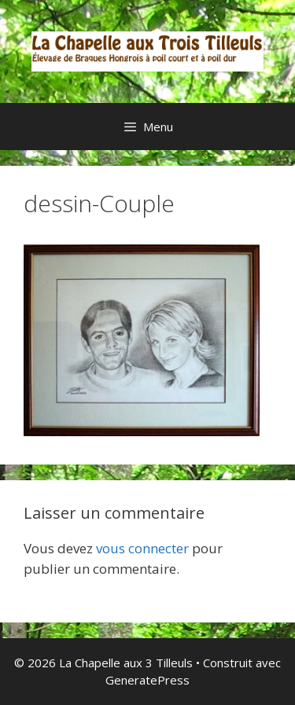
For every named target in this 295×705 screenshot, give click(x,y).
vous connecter (142, 548)
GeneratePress (147, 680)
